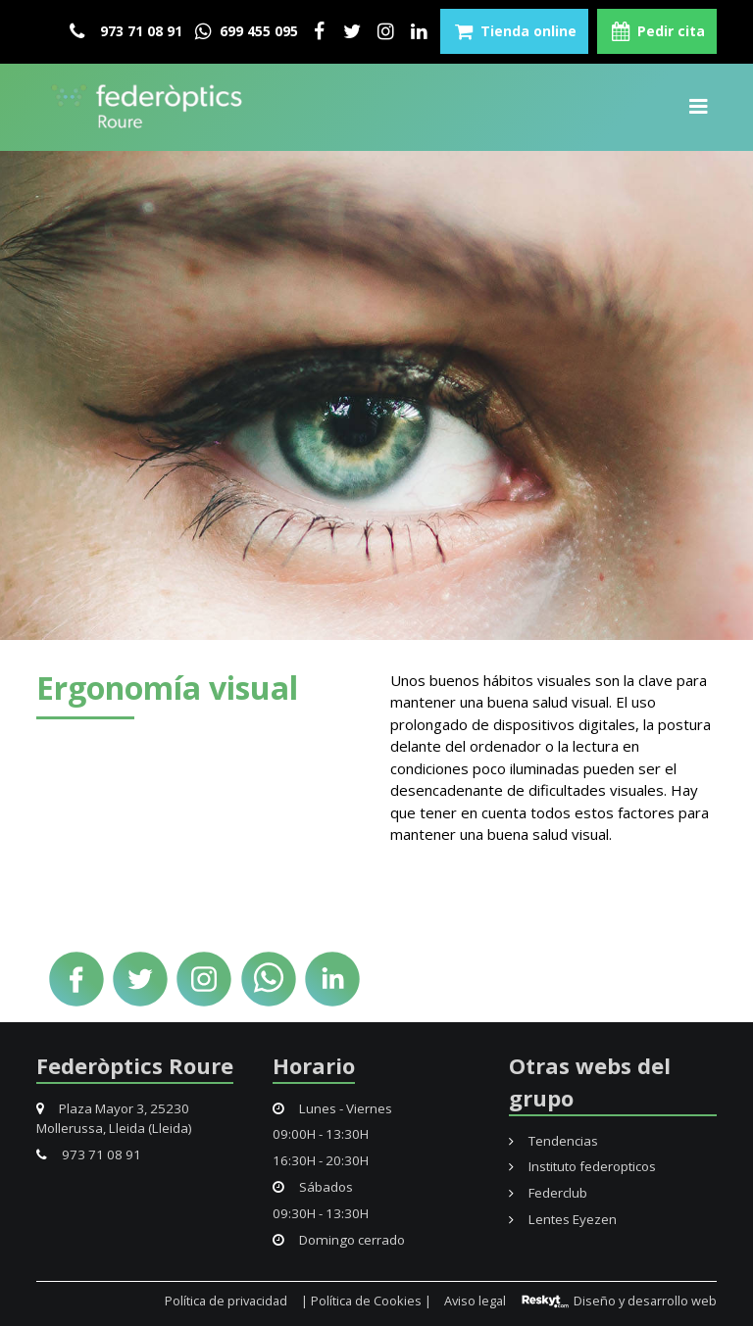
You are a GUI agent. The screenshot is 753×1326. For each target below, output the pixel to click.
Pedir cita (657, 31)
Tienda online (514, 31)
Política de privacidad (226, 1300)
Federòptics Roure (134, 1065)
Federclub (548, 1193)
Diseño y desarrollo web (618, 1300)
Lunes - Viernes (332, 1108)
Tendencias (553, 1141)
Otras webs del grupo (590, 1081)
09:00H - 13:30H (321, 1134)
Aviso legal (475, 1300)
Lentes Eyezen (563, 1219)
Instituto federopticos (582, 1166)
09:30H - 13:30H (321, 1213)
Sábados (313, 1187)
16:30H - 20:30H (321, 1160)
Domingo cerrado (339, 1240)
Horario (314, 1065)
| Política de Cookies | (366, 1300)
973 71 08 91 (126, 31)
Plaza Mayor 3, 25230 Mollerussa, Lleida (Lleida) (114, 1118)
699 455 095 (244, 31)
